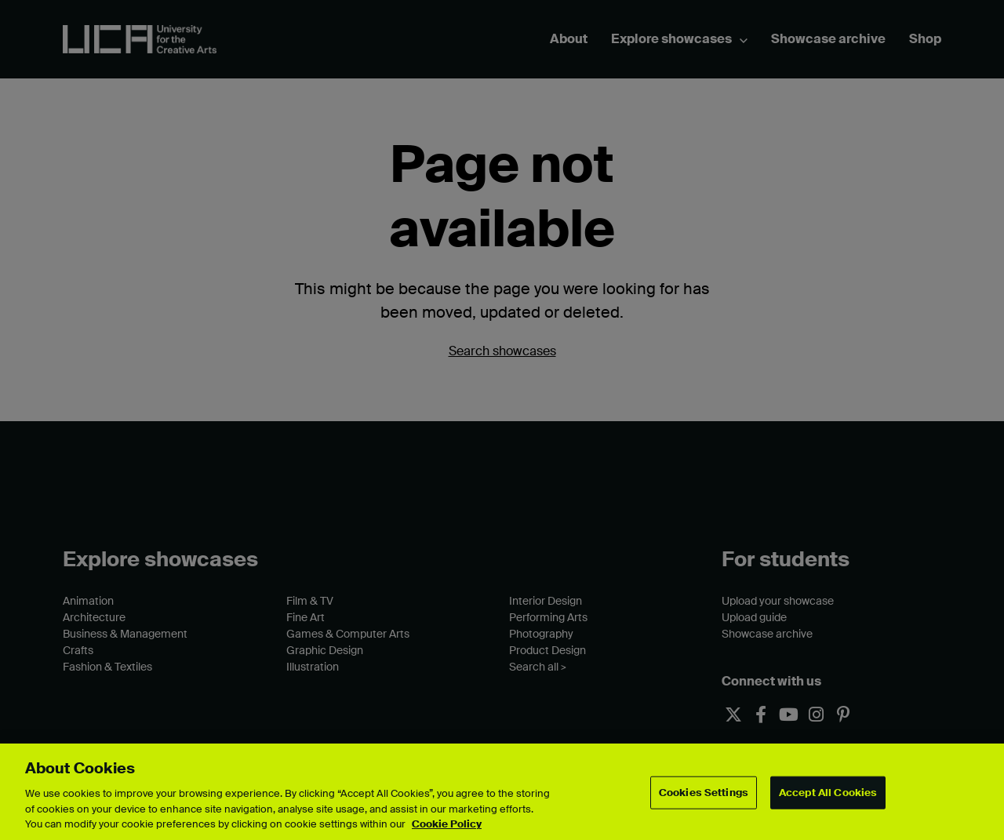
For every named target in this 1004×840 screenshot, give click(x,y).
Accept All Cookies (828, 792)
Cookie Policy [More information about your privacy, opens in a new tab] (447, 824)
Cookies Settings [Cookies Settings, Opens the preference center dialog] (703, 792)
